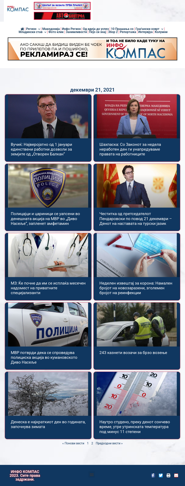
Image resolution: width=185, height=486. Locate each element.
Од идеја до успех (96, 29)
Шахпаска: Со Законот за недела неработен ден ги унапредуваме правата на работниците (130, 149)
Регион (33, 29)
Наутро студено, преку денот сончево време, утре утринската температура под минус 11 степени (134, 427)
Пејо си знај (97, 32)
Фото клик (56, 32)
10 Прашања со (122, 29)
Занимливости (76, 32)
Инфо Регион (71, 29)
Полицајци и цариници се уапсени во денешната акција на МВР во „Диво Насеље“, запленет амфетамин (45, 218)
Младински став (32, 32)
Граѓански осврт (149, 29)
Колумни (161, 32)
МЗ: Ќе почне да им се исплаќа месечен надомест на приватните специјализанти (48, 288)
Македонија (51, 29)
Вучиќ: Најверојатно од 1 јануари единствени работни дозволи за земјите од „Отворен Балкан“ (41, 149)
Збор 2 (113, 32)
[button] (91, 474)
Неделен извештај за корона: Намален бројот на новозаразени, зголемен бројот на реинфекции (135, 288)
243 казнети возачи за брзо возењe (133, 352)
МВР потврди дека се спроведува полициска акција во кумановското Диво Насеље (44, 357)
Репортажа (128, 32)
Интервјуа (145, 32)
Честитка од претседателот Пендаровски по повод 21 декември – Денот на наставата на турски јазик (135, 218)
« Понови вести (73, 443)
